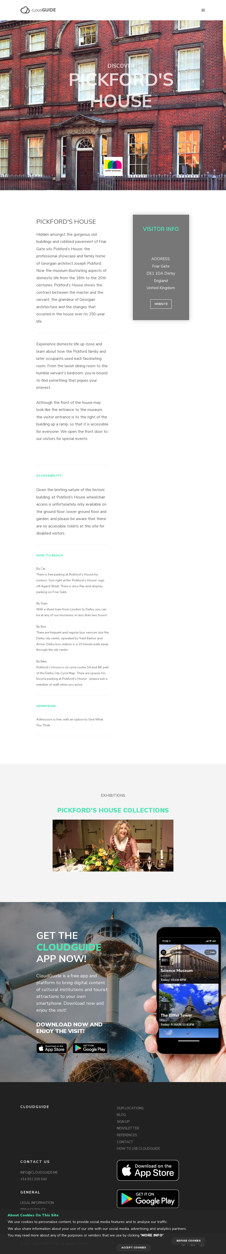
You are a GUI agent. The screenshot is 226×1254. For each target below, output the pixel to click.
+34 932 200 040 (33, 1179)
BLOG (121, 1115)
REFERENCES (127, 1135)
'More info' (152, 1235)
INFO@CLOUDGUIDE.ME (39, 1172)
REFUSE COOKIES (188, 1241)
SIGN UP (123, 1121)
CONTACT (125, 1142)
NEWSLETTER (128, 1128)
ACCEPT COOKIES (133, 1247)
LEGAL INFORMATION (37, 1203)
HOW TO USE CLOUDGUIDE (138, 1148)
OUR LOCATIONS (130, 1108)
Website (161, 304)
